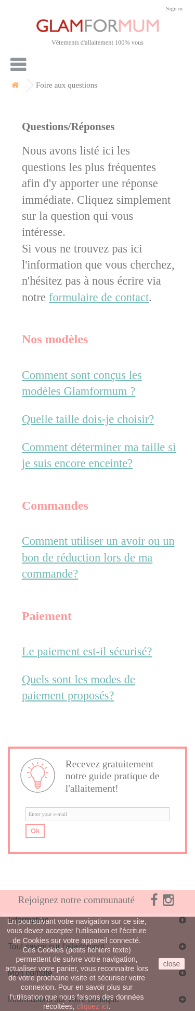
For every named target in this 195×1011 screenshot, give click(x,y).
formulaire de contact (99, 297)
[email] (97, 814)
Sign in (174, 8)
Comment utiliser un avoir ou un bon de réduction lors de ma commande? (98, 557)
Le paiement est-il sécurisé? (87, 651)
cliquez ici (93, 1006)
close (171, 964)
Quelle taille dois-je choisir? (88, 419)
